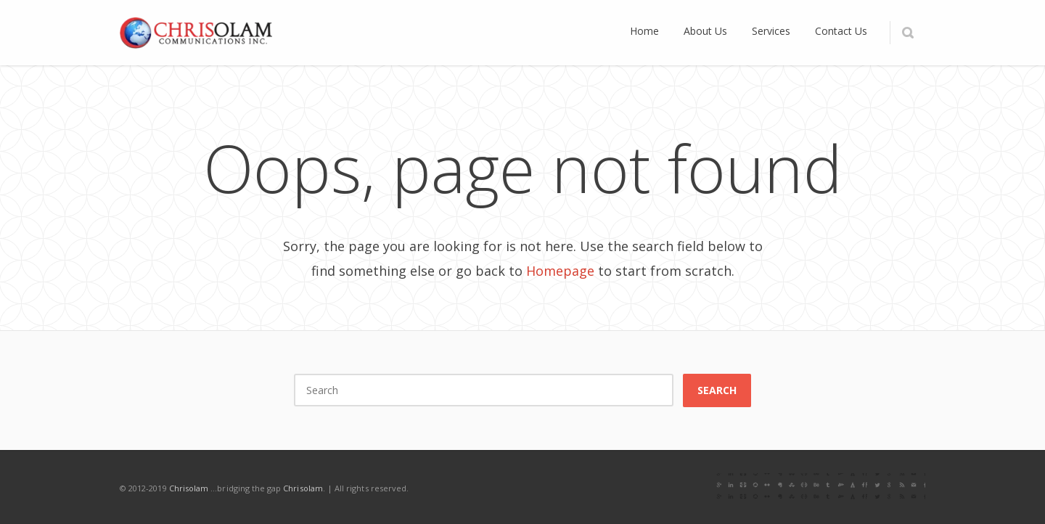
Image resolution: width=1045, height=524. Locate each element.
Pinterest (849, 487)
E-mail (880, 487)
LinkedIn (788, 487)
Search (717, 390)
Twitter (758, 487)
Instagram (819, 487)
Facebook (727, 487)
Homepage (560, 270)
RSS (910, 487)
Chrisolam (189, 488)
